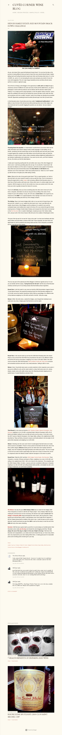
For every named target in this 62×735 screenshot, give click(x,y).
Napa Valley (41, 545)
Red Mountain (14, 211)
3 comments (15, 719)
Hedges (25, 180)
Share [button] (9, 542)
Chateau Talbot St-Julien (21, 545)
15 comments (15, 661)
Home (14, 12)
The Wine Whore (17, 555)
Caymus (13, 545)
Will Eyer (15, 568)
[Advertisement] (31, 607)
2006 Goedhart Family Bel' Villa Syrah (37, 361)
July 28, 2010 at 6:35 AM (18, 563)
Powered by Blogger (31, 730)
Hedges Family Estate (33, 545)
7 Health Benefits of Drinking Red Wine (28, 658)
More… (42, 12)
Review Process (22, 12)
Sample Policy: (34, 12)
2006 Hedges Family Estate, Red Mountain (38, 457)
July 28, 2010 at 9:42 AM (18, 577)
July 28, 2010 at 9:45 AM (18, 587)
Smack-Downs (11, 547)
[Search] (53, 4)
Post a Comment (12, 591)
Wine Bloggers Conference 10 (22, 547)
